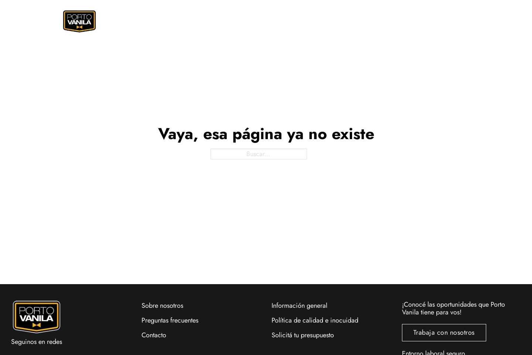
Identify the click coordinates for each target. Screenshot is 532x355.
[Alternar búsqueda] (437, 19)
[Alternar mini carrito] (451, 19)
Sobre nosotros (162, 305)
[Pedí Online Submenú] (200, 21)
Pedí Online (176, 21)
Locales (393, 21)
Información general (299, 305)
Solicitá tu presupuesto (303, 335)
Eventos (331, 21)
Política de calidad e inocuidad (315, 320)
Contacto (153, 335)
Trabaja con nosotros (444, 332)
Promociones (262, 21)
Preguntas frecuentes (169, 320)
